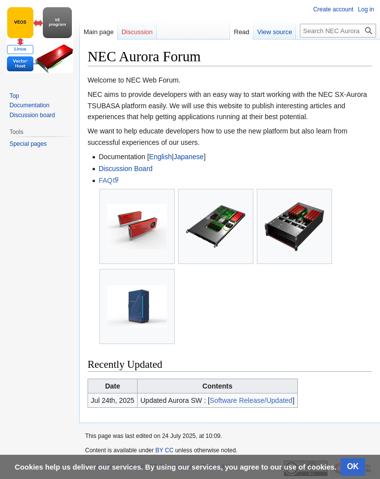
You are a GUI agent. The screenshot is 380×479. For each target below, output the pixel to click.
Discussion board (32, 115)
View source (274, 32)
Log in (366, 9)
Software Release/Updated (251, 400)
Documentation (29, 105)
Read (241, 32)
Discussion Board (125, 169)
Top (14, 95)
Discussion (137, 32)
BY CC (164, 450)
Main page (99, 32)
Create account (333, 9)
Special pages (28, 143)
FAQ (105, 180)
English (160, 157)
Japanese (189, 157)
